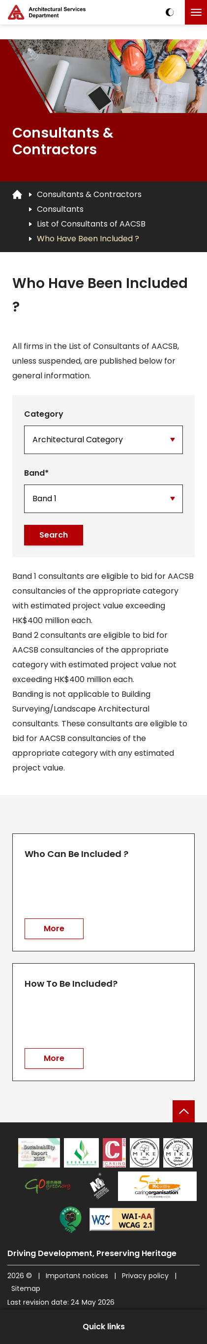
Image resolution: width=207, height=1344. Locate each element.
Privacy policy (145, 1276)
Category (43, 414)
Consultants (60, 209)
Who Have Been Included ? (88, 238)
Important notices (78, 1276)
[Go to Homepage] (17, 194)
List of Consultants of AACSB (91, 223)
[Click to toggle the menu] (196, 12)
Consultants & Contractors (89, 194)
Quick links (104, 1326)
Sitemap (25, 1288)
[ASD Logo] (47, 12)
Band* (36, 473)
